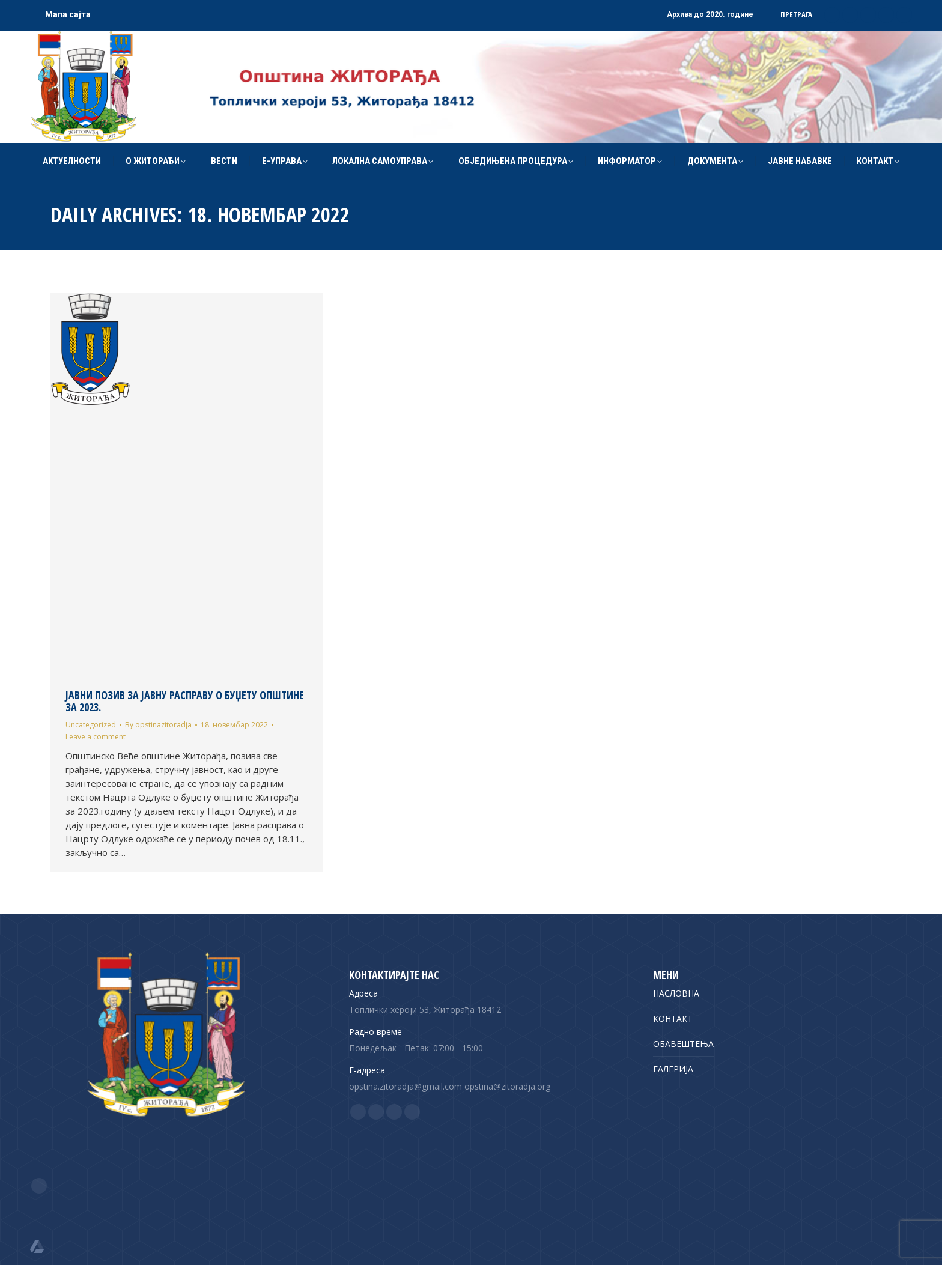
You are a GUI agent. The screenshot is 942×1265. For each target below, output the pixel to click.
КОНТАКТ (673, 1018)
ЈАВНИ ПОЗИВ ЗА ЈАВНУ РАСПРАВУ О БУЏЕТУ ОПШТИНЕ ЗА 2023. (184, 701)
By (158, 725)
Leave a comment (95, 737)
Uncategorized (90, 725)
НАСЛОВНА (676, 993)
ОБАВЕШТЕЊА (683, 1043)
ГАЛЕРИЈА (673, 1069)
